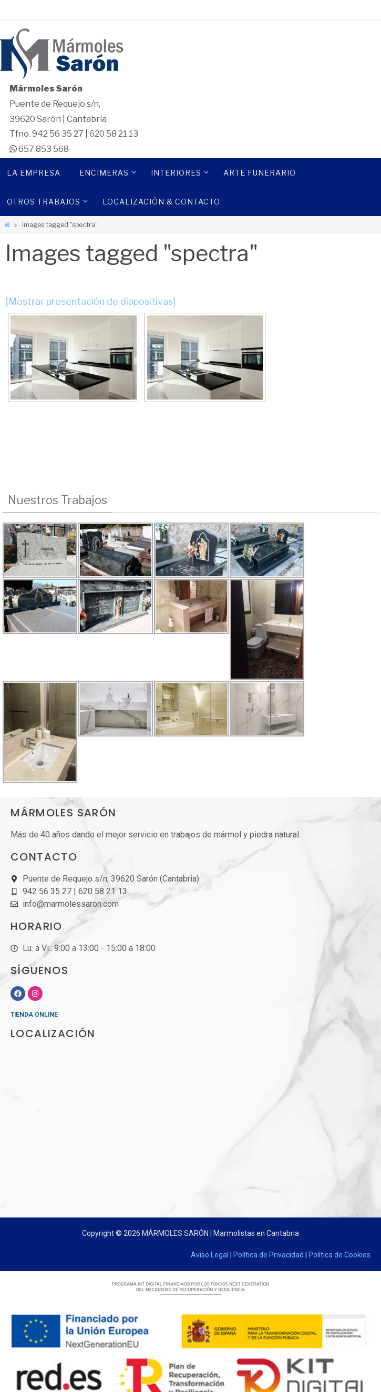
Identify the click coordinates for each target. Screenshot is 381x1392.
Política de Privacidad (268, 1255)
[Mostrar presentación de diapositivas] (90, 301)
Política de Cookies (339, 1255)
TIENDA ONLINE (34, 1014)
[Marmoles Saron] (190, 54)
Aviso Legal (210, 1255)
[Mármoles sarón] (190, 1128)
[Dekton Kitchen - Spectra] (74, 357)
